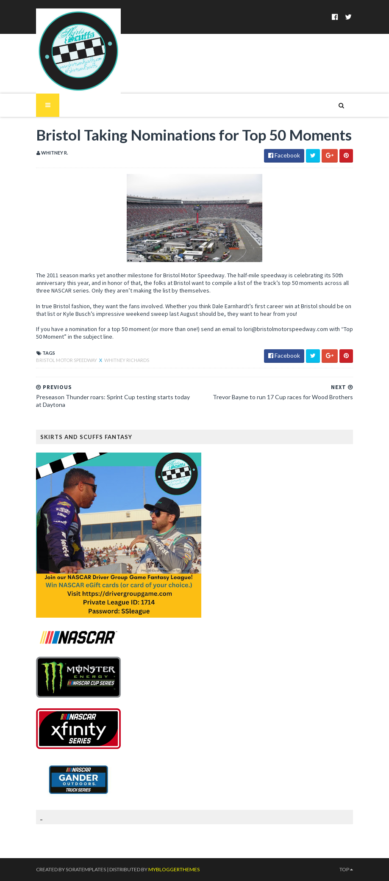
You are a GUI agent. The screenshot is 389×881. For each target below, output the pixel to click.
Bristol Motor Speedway (67, 360)
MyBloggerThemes (174, 869)
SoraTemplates (86, 869)
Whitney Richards (126, 360)
